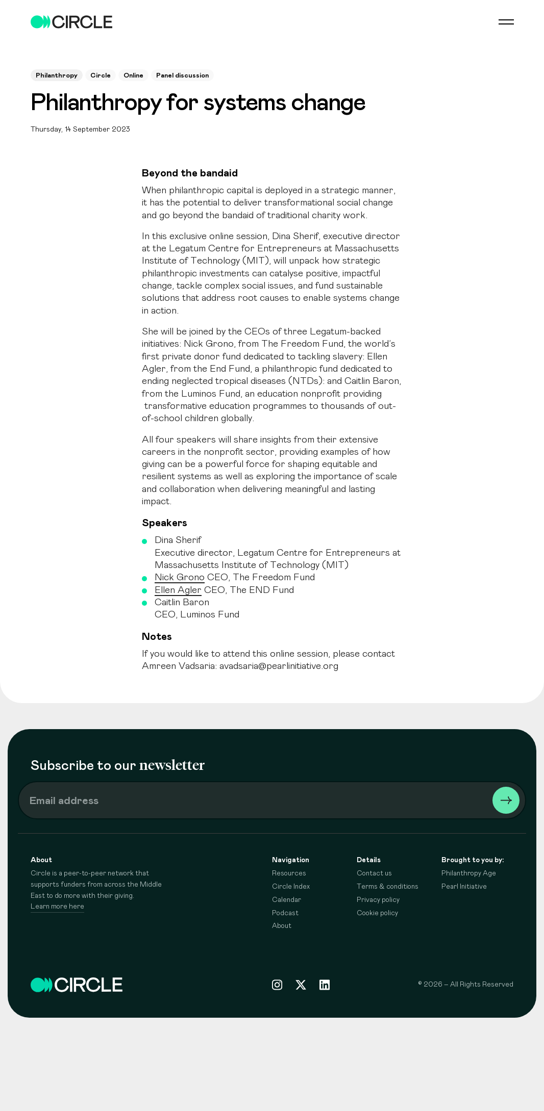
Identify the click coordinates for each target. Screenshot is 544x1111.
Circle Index (291, 886)
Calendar (286, 899)
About (281, 925)
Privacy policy (378, 899)
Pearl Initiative (464, 886)
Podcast (285, 913)
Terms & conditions (387, 886)
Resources (289, 873)
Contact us (374, 873)
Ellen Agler (178, 590)
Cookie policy (377, 913)
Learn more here (57, 906)
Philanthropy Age (468, 873)
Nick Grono (180, 577)
